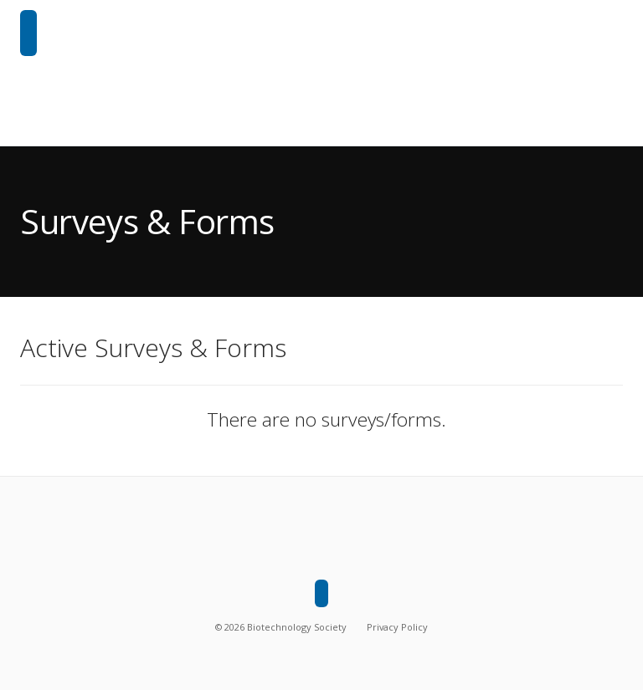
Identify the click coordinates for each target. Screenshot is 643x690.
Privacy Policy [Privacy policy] (397, 627)
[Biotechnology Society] (28, 33)
